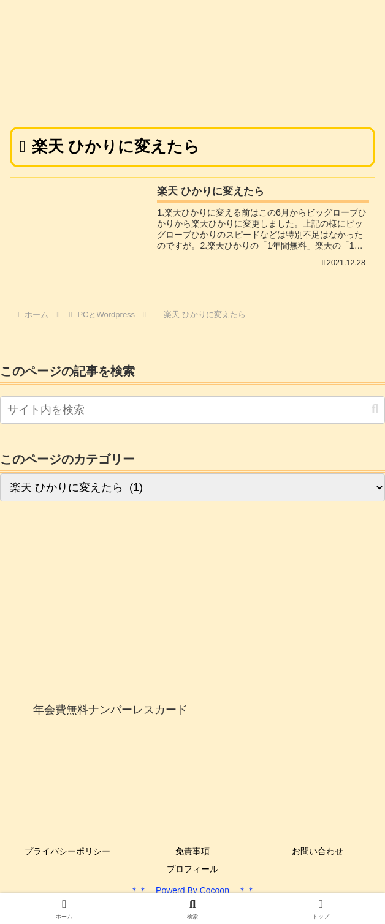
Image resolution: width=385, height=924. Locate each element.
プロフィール (192, 869)
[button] (375, 409)
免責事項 (192, 851)
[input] (192, 410)
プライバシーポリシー (67, 851)
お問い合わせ (317, 851)
